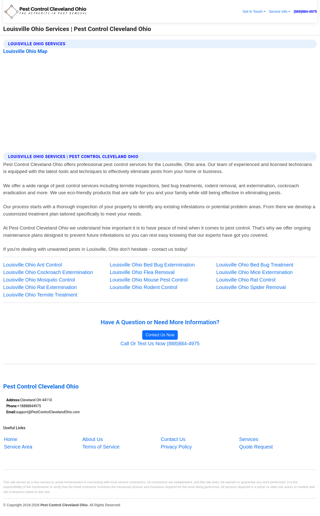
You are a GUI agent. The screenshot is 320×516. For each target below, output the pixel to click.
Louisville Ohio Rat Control (246, 279)
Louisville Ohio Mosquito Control (39, 279)
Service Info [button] (278, 12)
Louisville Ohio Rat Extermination (40, 287)
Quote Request (256, 447)
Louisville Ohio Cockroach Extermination (48, 272)
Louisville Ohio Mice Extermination (254, 272)
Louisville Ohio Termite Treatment (40, 295)
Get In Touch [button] (252, 12)
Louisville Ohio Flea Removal (142, 272)
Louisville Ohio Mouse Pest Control (149, 279)
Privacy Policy (176, 447)
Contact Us (173, 439)
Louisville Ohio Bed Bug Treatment (254, 265)
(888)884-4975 (305, 12)
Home (10, 439)
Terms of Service (101, 447)
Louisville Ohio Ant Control (32, 265)
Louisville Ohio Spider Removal (251, 287)
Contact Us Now (160, 335)
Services (248, 439)
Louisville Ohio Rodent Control (143, 287)
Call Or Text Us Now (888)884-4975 (160, 343)
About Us (92, 439)
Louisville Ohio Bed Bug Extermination (152, 265)
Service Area (18, 447)
